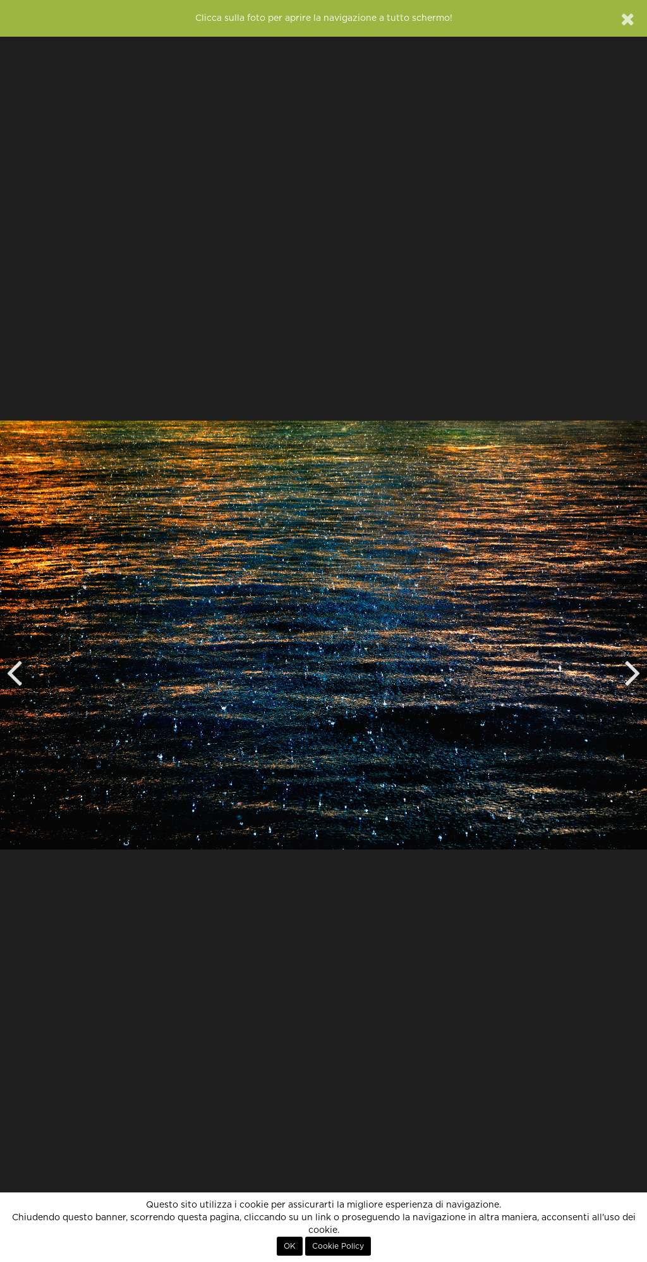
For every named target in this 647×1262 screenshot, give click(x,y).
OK (290, 1246)
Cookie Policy (338, 1246)
